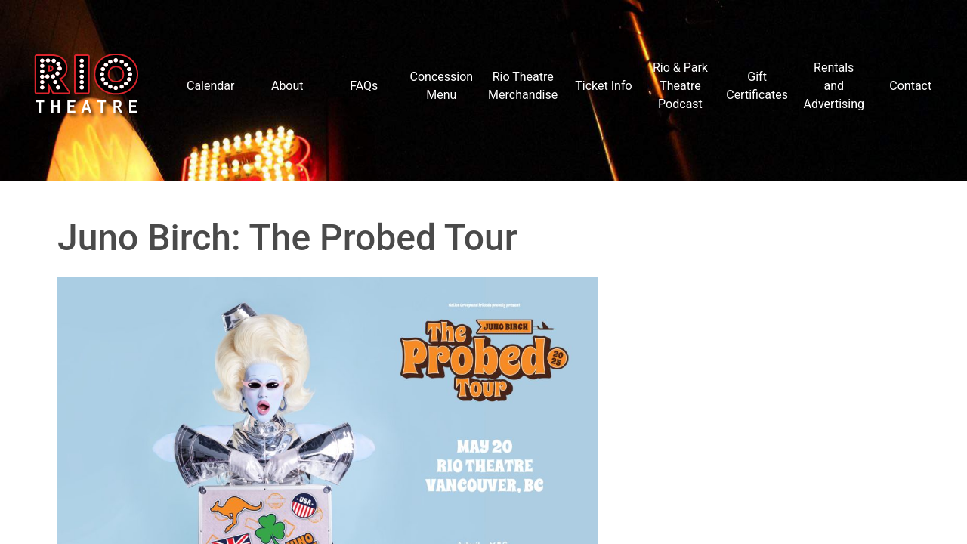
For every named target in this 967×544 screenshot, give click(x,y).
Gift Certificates (757, 86)
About (287, 86)
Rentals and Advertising (833, 85)
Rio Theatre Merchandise (523, 86)
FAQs (364, 86)
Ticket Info (603, 86)
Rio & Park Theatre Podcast (680, 85)
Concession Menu (442, 86)
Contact (910, 86)
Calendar (210, 86)
